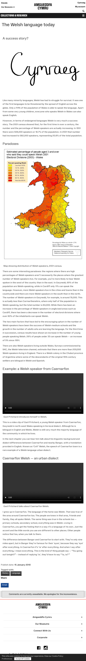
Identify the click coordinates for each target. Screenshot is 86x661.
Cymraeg (81, 3)
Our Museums (8, 7)
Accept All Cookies (23, 659)
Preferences (7, 659)
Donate (4, 3)
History (5, 573)
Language (16, 573)
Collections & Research (14, 15)
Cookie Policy (57, 656)
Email (4, 585)
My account (80, 7)
